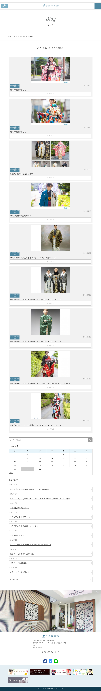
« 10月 (11, 473)
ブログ (15, 36)
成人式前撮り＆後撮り (14, 85)
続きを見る (50, 94)
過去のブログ (14, 580)
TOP (9, 36)
